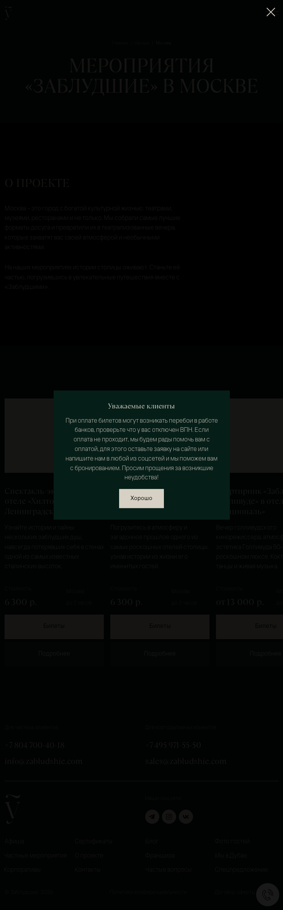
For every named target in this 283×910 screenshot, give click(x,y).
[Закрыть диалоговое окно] (271, 12)
